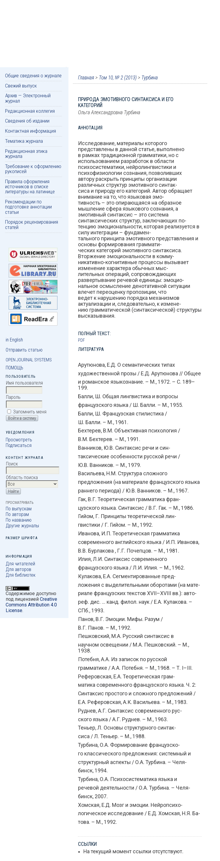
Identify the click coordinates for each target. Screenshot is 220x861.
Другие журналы (22, 525)
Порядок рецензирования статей (31, 224)
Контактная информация (30, 131)
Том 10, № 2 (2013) (118, 78)
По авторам (17, 514)
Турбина (149, 78)
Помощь (14, 368)
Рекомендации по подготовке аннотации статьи (28, 207)
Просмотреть (19, 440)
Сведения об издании (27, 121)
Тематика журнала (24, 141)
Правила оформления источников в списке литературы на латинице (30, 186)
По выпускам (19, 509)
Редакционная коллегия (30, 111)
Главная (86, 78)
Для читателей (20, 564)
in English (14, 340)
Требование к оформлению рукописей (33, 168)
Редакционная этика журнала (26, 153)
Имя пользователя (24, 383)
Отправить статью (24, 350)
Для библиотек (20, 575)
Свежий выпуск (21, 86)
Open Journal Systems (29, 360)
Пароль (13, 397)
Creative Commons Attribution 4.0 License (31, 604)
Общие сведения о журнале (33, 76)
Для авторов (18, 569)
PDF (81, 340)
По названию (19, 520)
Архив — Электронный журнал (28, 97)
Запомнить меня (29, 412)
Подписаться (19, 445)
